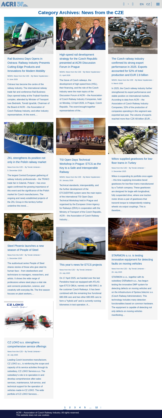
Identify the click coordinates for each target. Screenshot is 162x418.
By (39, 76)
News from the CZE (21, 76)
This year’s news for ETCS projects (81, 264)
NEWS (10, 76)
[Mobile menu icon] (158, 4)
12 (96, 407)
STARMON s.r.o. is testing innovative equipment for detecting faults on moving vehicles (132, 259)
